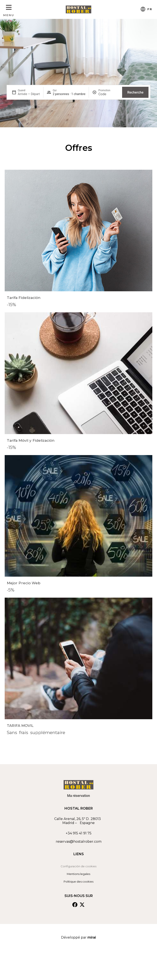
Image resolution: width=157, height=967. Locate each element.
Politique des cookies (78, 881)
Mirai (91, 937)
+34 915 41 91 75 (78, 833)
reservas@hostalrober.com (78, 841)
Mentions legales (78, 874)
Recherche (135, 92)
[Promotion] (108, 94)
